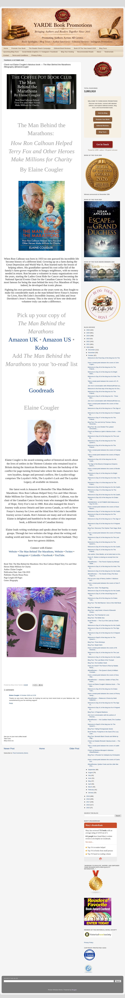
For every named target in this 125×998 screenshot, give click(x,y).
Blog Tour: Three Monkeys (96, 642)
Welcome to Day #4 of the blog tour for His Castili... (104, 571)
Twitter (69, 551)
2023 (88, 338)
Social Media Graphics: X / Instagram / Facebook (40, 52)
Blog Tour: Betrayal (94, 607)
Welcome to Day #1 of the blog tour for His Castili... (104, 657)
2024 (88, 335)
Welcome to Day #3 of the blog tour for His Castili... (104, 590)
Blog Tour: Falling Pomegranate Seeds (100, 729)
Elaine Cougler (14, 695)
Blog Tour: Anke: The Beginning (98, 588)
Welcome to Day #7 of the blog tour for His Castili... (104, 511)
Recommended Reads (85, 52)
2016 (88, 805)
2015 (88, 807)
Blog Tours (103, 48)
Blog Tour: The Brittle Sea (96, 618)
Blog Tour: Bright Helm (95, 645)
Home (6, 48)
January (91, 792)
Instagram (23, 555)
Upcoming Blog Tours (11, 52)
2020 (88, 347)
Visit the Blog (102, 113)
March (90, 787)
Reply (11, 703)
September (92, 769)
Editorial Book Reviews (62, 48)
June (90, 778)
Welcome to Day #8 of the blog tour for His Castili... (104, 494)
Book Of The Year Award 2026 (85, 48)
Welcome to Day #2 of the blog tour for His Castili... (104, 625)
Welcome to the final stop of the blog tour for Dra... (104, 388)
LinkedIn (35, 555)
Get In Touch (102, 144)
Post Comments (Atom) (20, 753)
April (89, 784)
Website (13, 551)
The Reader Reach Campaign (39, 48)
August (90, 772)
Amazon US (57, 339)
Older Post (74, 748)
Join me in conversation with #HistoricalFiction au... (104, 386)
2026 (88, 330)
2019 (88, 796)
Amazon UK (23, 339)
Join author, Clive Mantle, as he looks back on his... (104, 554)
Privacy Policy (36, 55)
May (89, 781)
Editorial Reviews (103, 125)
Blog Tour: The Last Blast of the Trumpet (101, 660)
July (89, 775)
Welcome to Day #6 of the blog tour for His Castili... (104, 546)
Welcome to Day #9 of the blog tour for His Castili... (104, 487)
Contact (6, 55)
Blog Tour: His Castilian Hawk (97, 663)
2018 (88, 799)
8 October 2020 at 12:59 (28, 695)
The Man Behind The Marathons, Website (41, 551)
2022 (88, 341)
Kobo (41, 347)
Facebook (48, 555)
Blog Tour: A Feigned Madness (98, 712)
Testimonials (108, 52)
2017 (88, 802)
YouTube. (60, 555)
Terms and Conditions (20, 55)
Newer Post (9, 748)
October (91, 355)
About (99, 52)
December (91, 350)
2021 (88, 344)
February (91, 789)
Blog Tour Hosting (67, 52)
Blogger (74, 990)
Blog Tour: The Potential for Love (98, 615)
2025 (88, 333)
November (91, 352)
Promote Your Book (18, 48)
